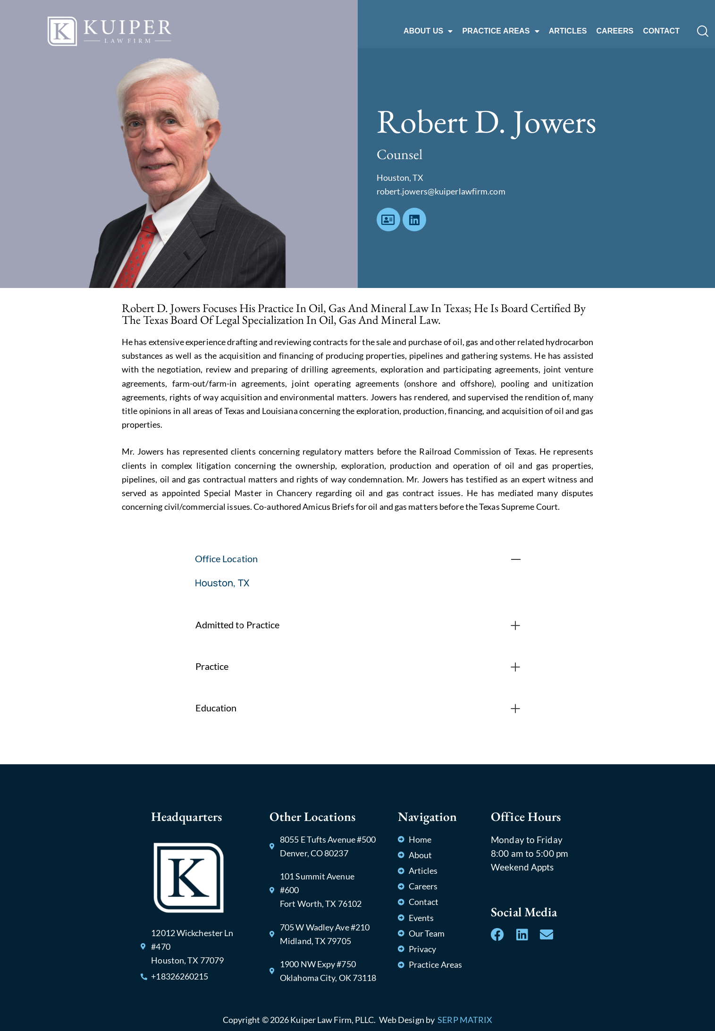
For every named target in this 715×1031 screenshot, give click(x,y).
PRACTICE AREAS (500, 31)
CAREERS (614, 31)
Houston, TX (222, 582)
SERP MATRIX (464, 1019)
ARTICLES (568, 31)
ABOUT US (428, 31)
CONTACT (661, 31)
